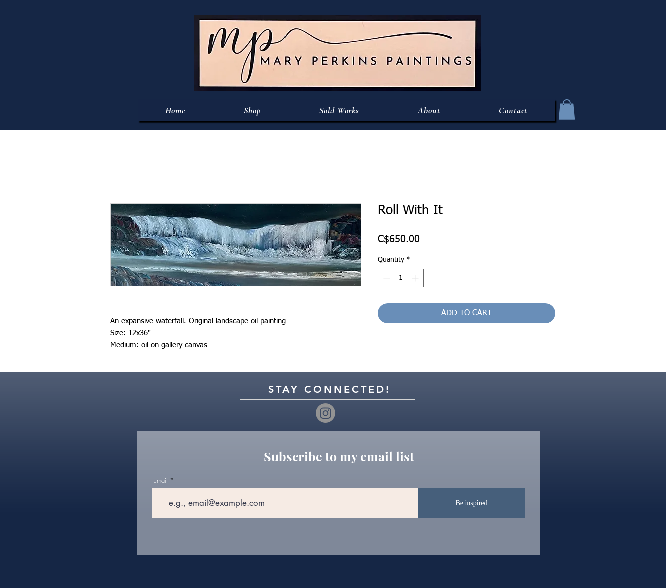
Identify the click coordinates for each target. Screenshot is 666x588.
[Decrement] (386, 278)
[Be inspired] (472, 503)
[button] (567, 109)
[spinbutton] (401, 278)
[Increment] (416, 278)
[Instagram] (326, 413)
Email (161, 480)
